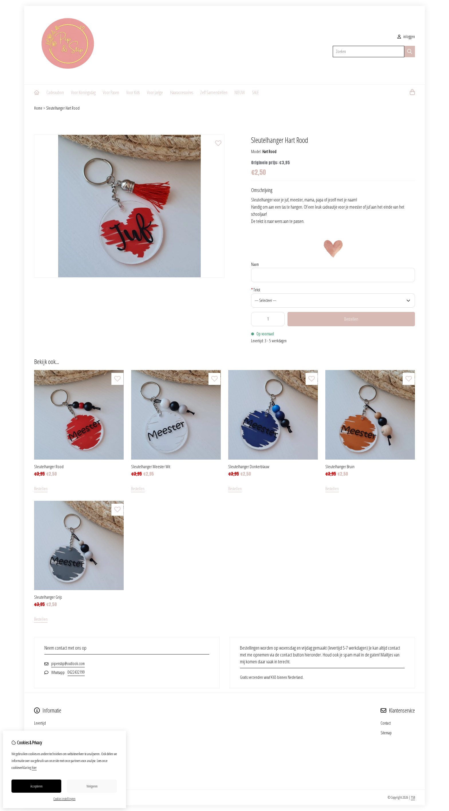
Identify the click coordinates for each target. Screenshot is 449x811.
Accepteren (36, 786)
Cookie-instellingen (65, 798)
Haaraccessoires (181, 92)
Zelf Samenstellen (213, 92)
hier (34, 767)
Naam (255, 264)
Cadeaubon (55, 92)
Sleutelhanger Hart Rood (63, 108)
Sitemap (386, 732)
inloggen (406, 36)
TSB (413, 797)
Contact (386, 723)
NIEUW (240, 92)
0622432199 (76, 672)
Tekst (255, 289)
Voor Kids (133, 92)
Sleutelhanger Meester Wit (150, 466)
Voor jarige (155, 92)
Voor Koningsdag (83, 92)
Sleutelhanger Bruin (340, 466)
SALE (255, 92)
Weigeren (92, 786)
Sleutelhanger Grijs (48, 597)
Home (38, 108)
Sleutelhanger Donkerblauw (248, 466)
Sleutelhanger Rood (49, 466)
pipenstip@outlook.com (68, 663)
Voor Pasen (111, 92)
